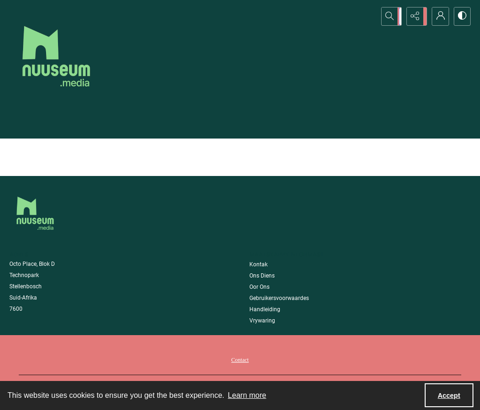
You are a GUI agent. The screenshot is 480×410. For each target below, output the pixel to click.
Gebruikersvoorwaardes (279, 298)
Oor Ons (259, 287)
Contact (239, 360)
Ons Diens (262, 275)
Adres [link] (19, 254)
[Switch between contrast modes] (461, 16)
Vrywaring (262, 320)
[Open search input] (391, 16)
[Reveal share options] (414, 16)
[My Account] (438, 16)
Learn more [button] (247, 395)
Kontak (258, 264)
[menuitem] (239, 359)
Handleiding (264, 309)
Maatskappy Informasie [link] (287, 254)
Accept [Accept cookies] (449, 395)
